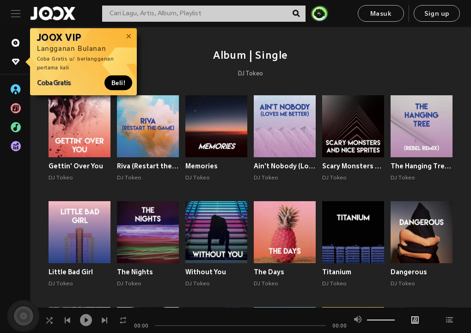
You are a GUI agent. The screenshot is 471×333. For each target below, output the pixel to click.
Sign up (437, 14)
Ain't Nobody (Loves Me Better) (285, 166)
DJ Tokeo (250, 74)
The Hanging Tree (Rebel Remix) (422, 166)
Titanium (336, 272)
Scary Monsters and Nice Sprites (353, 166)
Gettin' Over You (76, 166)
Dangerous (409, 272)
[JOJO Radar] (319, 13)
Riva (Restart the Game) (148, 166)
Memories (201, 166)
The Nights (135, 272)
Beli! (118, 82)
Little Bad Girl (71, 272)
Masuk (380, 14)
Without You (205, 272)
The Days (269, 272)
